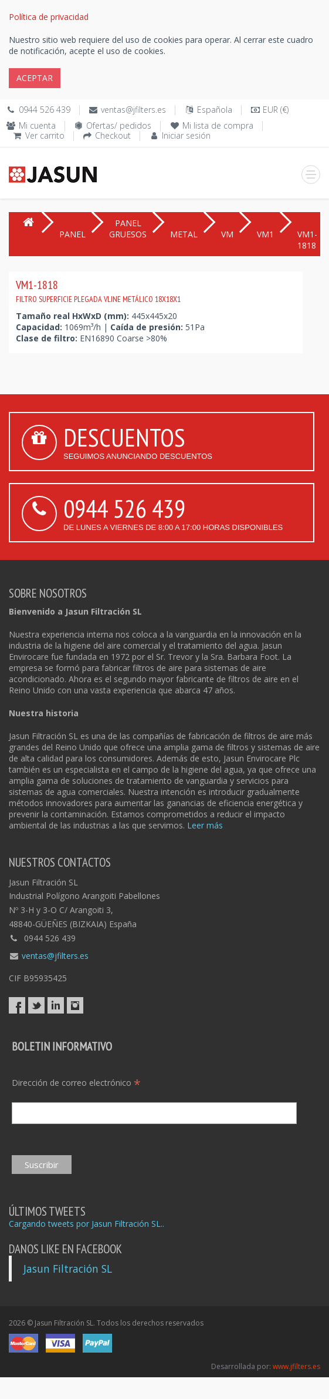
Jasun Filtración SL (67, 1269)
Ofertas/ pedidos (118, 125)
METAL (184, 234)
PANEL (72, 234)
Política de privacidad (49, 16)
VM (227, 234)
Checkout (113, 135)
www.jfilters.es (296, 1366)
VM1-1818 (98, 290)
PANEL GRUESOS (128, 228)
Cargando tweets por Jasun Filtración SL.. (86, 1223)
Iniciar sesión (186, 135)
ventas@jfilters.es (133, 109)
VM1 (265, 234)
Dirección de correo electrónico (76, 1082)
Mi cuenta (37, 125)
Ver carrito (45, 135)
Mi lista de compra (217, 125)
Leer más (205, 825)
